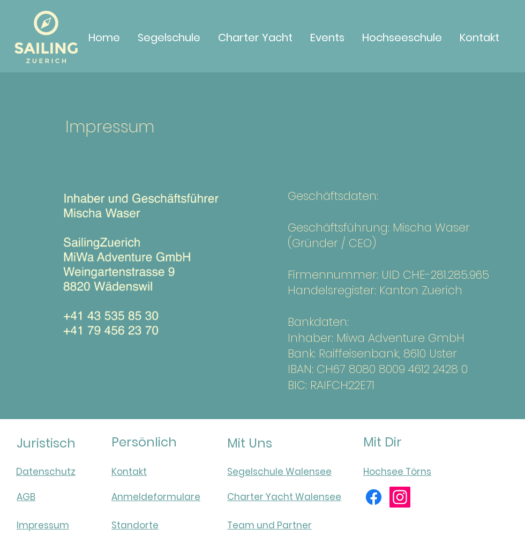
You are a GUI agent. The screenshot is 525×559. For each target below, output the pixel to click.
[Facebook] (373, 497)
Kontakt (129, 471)
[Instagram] (399, 497)
